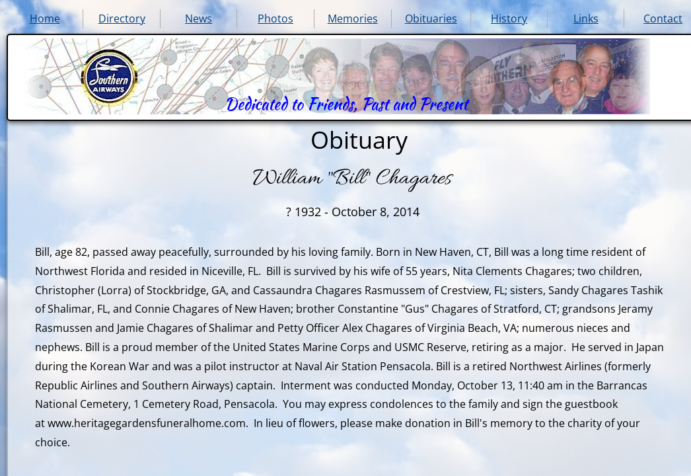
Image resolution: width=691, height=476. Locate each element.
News (198, 18)
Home (45, 18)
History (509, 18)
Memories (353, 18)
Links (586, 18)
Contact (662, 18)
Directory (121, 18)
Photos (275, 18)
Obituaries (431, 18)
